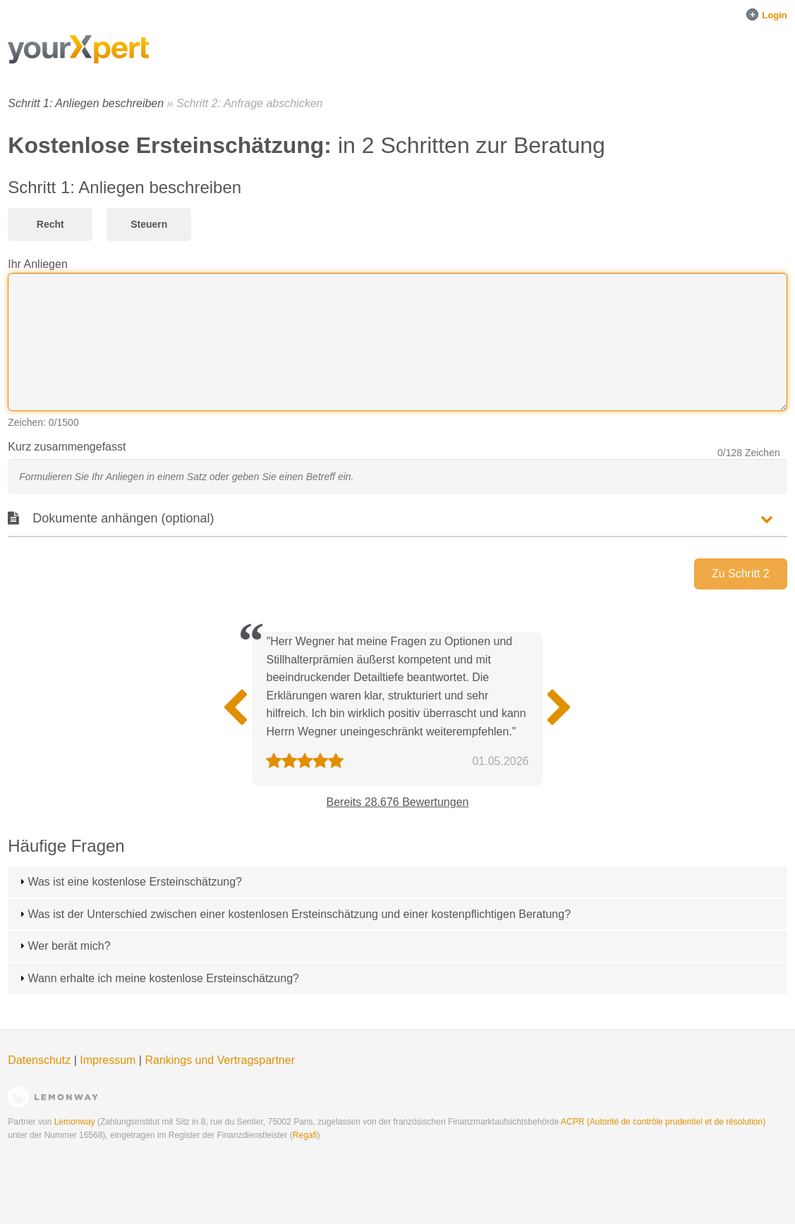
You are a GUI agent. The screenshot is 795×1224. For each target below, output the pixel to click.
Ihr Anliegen (38, 264)
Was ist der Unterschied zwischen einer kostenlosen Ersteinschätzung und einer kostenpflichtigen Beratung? (299, 914)
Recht (50, 224)
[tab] (397, 882)
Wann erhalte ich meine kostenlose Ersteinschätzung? (163, 978)
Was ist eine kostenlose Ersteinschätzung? (135, 882)
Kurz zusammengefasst (67, 447)
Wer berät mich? (69, 946)
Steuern (149, 224)
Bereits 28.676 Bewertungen (398, 802)
